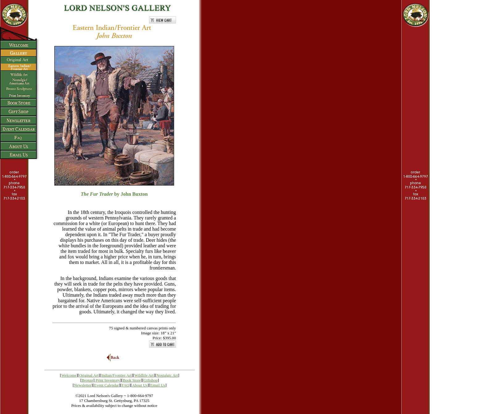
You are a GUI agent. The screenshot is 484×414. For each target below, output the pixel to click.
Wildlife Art (144, 375)
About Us (140, 385)
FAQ (125, 385)
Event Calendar (106, 385)
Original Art (88, 375)
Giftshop (151, 380)
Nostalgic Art (167, 375)
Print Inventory (108, 380)
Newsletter (82, 385)
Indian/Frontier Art (116, 375)
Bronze (88, 380)
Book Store (132, 380)
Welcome (69, 375)
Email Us (157, 385)
